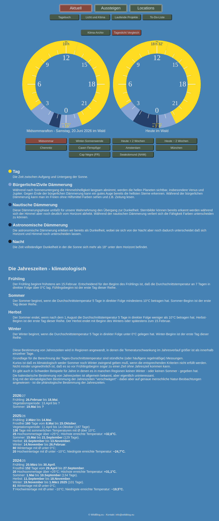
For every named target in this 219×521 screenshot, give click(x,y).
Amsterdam (133, 147)
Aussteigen (111, 8)
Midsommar (46, 141)
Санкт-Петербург (89, 147)
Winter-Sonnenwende (89, 141)
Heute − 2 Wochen (176, 141)
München (176, 147)
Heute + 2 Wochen (133, 141)
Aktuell (76, 8)
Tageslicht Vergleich (126, 32)
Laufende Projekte (126, 17)
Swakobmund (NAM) (133, 154)
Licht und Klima (95, 17)
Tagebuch (64, 17)
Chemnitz (46, 147)
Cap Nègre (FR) (89, 154)
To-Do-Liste (157, 17)
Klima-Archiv (96, 32)
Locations (146, 8)
